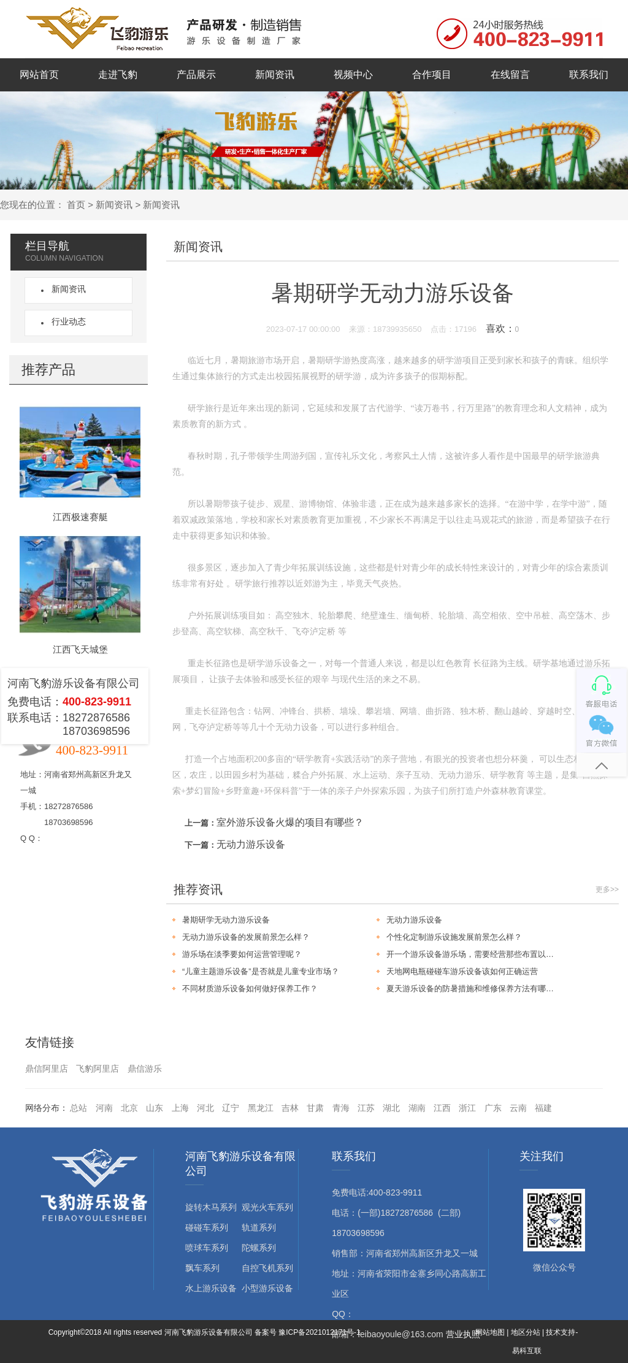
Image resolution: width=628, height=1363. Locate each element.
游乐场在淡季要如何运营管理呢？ (242, 954)
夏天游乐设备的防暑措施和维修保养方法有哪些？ (473, 988)
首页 (76, 204)
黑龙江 (261, 1108)
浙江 (467, 1108)
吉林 (290, 1108)
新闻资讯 (274, 74)
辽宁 (230, 1108)
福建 (543, 1108)
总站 (78, 1108)
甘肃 (315, 1108)
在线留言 (510, 74)
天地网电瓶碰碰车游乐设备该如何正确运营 (462, 971)
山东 (154, 1108)
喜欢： (502, 328)
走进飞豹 (117, 74)
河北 (205, 1108)
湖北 (391, 1108)
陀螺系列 (259, 1248)
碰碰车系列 (206, 1227)
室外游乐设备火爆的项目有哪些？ (290, 822)
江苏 (366, 1108)
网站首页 (39, 74)
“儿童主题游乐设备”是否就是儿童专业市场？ (260, 971)
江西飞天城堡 (80, 649)
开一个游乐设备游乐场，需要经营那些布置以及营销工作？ (473, 954)
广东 (493, 1108)
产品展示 (196, 74)
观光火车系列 (267, 1207)
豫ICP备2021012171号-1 (319, 1332)
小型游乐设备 (267, 1288)
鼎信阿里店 (46, 1068)
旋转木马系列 (211, 1207)
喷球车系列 (206, 1248)
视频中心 (353, 74)
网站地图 (490, 1332)
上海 (180, 1108)
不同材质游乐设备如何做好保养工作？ (250, 988)
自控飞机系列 (267, 1268)
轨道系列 (259, 1227)
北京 (129, 1108)
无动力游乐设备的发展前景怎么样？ (246, 937)
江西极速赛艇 (80, 517)
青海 (341, 1108)
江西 (442, 1108)
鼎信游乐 (145, 1068)
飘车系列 (202, 1268)
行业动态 (66, 321)
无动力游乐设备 (250, 844)
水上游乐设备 (211, 1288)
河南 (104, 1108)
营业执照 (463, 1334)
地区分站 (525, 1332)
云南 (518, 1108)
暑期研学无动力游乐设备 (226, 919)
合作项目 (431, 74)
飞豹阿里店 (97, 1068)
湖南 (417, 1108)
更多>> (607, 889)
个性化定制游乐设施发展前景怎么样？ (454, 937)
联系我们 (588, 74)
